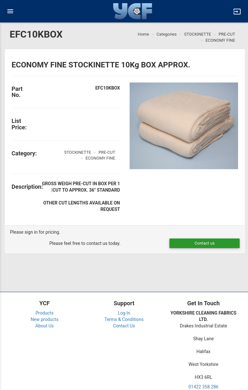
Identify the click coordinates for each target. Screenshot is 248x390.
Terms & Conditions (123, 319)
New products (45, 319)
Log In (124, 313)
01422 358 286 (203, 386)
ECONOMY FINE (220, 40)
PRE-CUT (226, 34)
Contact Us (124, 325)
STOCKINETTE (197, 34)
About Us (44, 325)
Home (143, 34)
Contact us (204, 243)
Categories (167, 34)
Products (45, 313)
